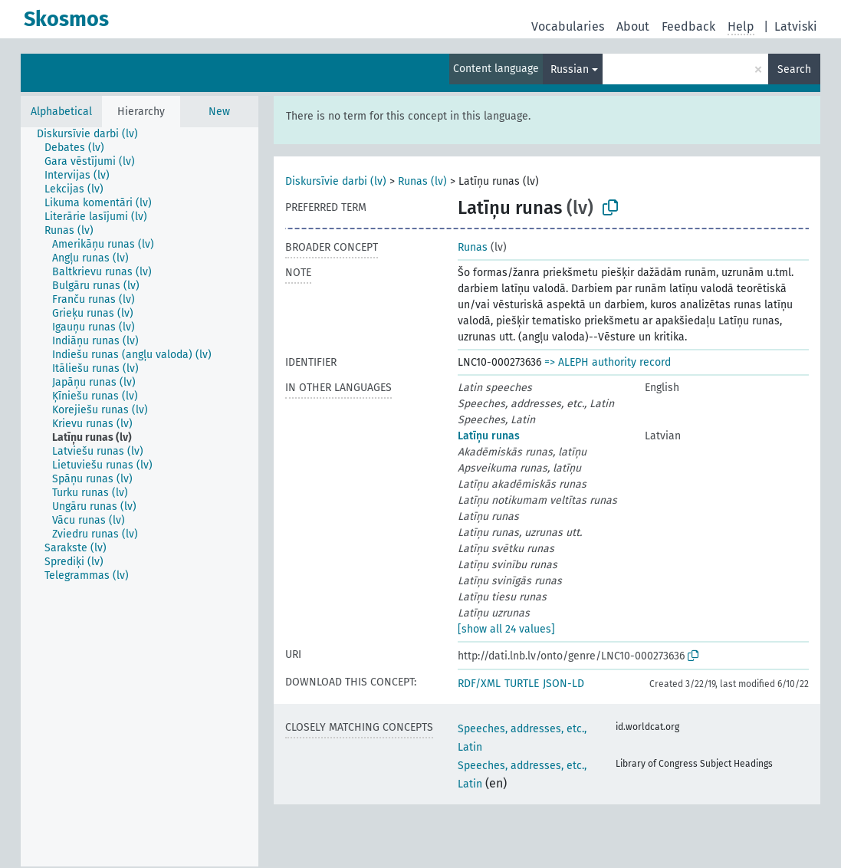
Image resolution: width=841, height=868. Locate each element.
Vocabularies (567, 26)
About (632, 26)
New (219, 111)
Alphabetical (61, 111)
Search (794, 69)
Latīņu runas (489, 435)
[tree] (139, 496)
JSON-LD (563, 683)
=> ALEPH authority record (607, 362)
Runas (473, 247)
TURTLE (521, 683)
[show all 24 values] (506, 629)
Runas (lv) (422, 181)
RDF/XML (479, 683)
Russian (569, 69)
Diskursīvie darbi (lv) (335, 181)
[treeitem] (94, 134)
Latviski (795, 26)
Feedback (688, 26)
